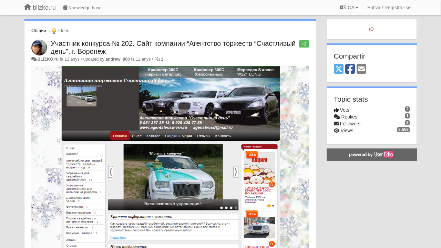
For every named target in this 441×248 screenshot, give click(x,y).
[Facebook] (350, 69)
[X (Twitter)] (338, 69)
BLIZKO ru (48, 59)
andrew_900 (117, 59)
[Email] (361, 69)
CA (349, 7)
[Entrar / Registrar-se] (389, 7)
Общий (38, 30)
